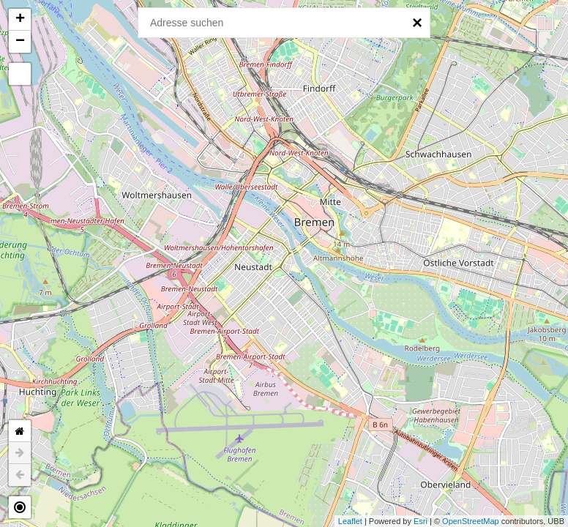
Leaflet (350, 521)
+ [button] (20, 20)
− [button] (20, 42)
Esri (420, 521)
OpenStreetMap (470, 521)
